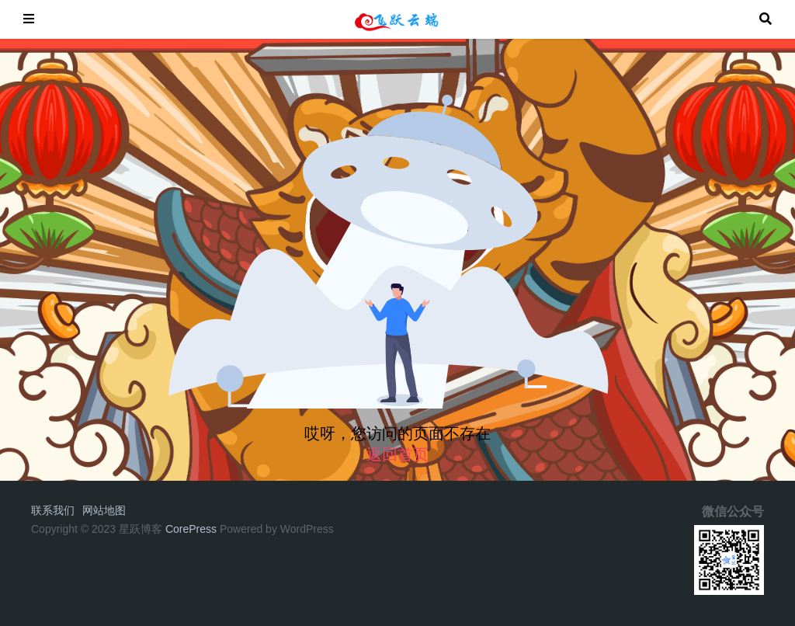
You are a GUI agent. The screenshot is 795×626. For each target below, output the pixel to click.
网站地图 (104, 510)
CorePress (191, 529)
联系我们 (53, 510)
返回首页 (397, 454)
